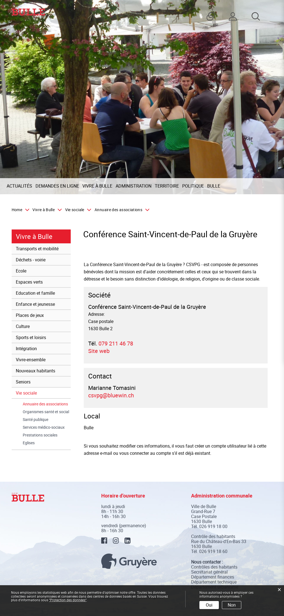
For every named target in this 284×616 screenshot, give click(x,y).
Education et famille (35, 293)
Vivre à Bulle (97, 186)
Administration (133, 186)
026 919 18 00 (213, 526)
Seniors (23, 382)
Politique (193, 186)
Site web (102, 351)
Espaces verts (29, 282)
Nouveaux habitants (35, 371)
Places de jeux (30, 315)
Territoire (167, 186)
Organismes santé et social (46, 411)
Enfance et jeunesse (35, 304)
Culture (23, 326)
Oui (209, 605)
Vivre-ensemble (30, 360)
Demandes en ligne (57, 186)
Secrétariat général (209, 572)
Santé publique (35, 419)
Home (17, 210)
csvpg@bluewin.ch (111, 395)
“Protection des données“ (68, 600)
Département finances (212, 577)
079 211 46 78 (115, 343)
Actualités (19, 186)
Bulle (213, 186)
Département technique (214, 582)
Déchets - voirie (30, 260)
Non (232, 605)
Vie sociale (26, 393)
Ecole (21, 271)
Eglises (29, 442)
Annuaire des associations (47, 404)
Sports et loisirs (31, 337)
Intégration (26, 348)
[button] (46, 210)
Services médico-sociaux (44, 427)
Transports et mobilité (37, 249)
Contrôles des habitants (214, 567)
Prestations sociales (40, 435)
